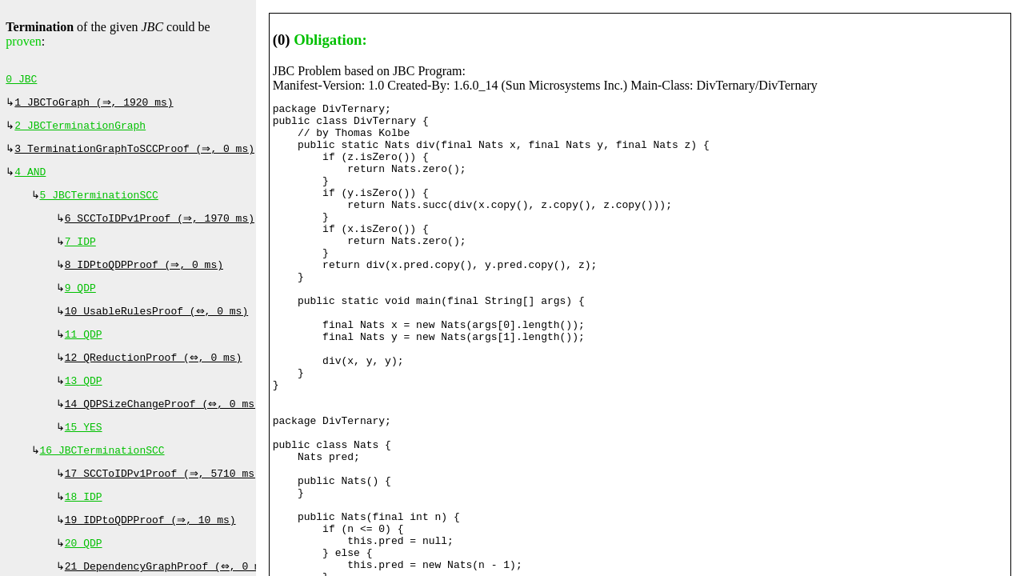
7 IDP (80, 254)
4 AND (30, 180)
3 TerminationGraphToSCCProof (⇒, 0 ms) (136, 155)
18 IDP (83, 527)
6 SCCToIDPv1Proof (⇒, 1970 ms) (161, 229)
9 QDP (80, 304)
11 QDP (83, 353)
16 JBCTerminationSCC (102, 477)
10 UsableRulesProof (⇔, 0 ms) (158, 329)
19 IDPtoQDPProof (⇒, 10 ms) (152, 552)
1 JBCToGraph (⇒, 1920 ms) (95, 105)
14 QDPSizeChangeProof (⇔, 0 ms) (165, 428)
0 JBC (21, 81)
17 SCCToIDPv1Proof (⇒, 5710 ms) (165, 502)
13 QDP (83, 403)
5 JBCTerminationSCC (99, 205)
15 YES (83, 453)
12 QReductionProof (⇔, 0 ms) (155, 378)
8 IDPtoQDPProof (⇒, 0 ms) (146, 279)
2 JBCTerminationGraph (80, 130)
